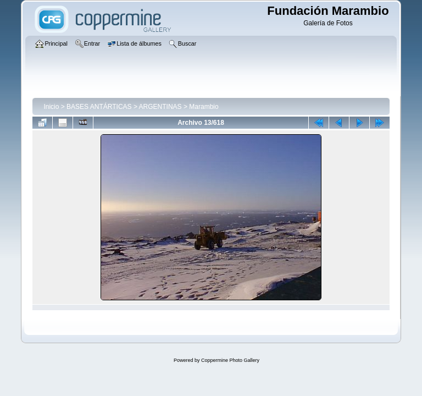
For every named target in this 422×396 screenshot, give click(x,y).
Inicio (51, 107)
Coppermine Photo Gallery (230, 360)
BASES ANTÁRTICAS (98, 107)
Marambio (203, 107)
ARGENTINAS (160, 107)
